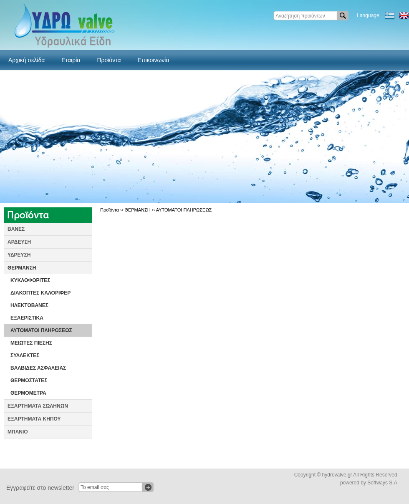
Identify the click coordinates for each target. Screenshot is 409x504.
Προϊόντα (109, 60)
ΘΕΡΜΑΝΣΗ (22, 268)
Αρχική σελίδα (26, 60)
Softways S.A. (383, 483)
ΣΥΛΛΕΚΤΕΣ (24, 355)
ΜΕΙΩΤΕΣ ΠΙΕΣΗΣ (31, 343)
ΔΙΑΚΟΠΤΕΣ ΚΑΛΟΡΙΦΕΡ (40, 293)
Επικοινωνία (153, 60)
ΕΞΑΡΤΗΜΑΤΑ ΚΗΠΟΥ (34, 419)
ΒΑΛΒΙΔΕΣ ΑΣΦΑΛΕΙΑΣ (38, 368)
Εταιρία (70, 60)
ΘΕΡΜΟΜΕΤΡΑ (28, 393)
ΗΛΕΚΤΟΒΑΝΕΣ (29, 305)
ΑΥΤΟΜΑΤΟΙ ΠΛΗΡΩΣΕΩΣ (41, 330)
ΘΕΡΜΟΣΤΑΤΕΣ (29, 380)
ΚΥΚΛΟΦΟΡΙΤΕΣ (30, 280)
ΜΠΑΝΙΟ (18, 432)
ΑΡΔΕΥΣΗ (19, 242)
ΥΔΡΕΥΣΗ (19, 255)
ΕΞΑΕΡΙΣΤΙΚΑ (26, 318)
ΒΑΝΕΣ (16, 229)
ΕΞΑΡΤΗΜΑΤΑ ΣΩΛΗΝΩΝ (38, 406)
